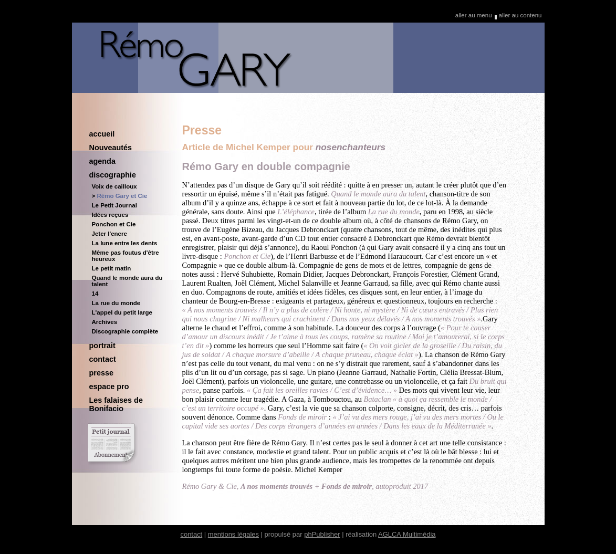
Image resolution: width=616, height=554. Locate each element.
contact (102, 359)
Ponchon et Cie (114, 224)
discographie (113, 175)
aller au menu (473, 15)
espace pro (109, 386)
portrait (102, 345)
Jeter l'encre (109, 234)
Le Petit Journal (114, 205)
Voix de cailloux (114, 186)
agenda (102, 161)
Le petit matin (111, 268)
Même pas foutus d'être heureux (125, 255)
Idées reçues (110, 215)
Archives (105, 322)
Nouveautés (110, 147)
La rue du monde (116, 303)
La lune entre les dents (125, 243)
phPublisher (322, 534)
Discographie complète (125, 331)
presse (101, 373)
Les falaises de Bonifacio (116, 404)
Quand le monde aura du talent (127, 281)
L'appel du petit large (122, 312)
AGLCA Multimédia (406, 534)
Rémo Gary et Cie (122, 196)
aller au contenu (520, 15)
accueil (102, 134)
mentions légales (233, 534)
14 (95, 293)
